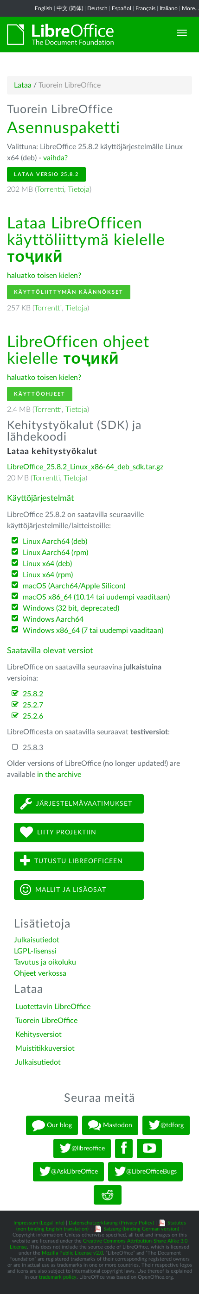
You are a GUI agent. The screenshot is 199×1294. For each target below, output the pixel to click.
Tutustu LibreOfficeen (71, 861)
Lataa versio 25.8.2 (46, 174)
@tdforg (166, 1125)
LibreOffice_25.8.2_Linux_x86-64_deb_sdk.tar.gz (85, 467)
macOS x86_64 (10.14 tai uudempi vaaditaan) (96, 597)
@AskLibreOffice (68, 1171)
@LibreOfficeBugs (145, 1171)
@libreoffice (82, 1148)
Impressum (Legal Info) (38, 1222)
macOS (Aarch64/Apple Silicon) (74, 586)
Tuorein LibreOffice (46, 1020)
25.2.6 (33, 716)
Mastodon (110, 1125)
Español (121, 8)
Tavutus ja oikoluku (45, 962)
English (43, 8)
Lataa (23, 85)
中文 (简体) (70, 8)
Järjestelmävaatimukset (76, 803)
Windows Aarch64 (53, 619)
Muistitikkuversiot (45, 1048)
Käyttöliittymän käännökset (68, 292)
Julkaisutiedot (36, 940)
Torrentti (50, 189)
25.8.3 (33, 747)
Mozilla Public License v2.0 (72, 1253)
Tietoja (79, 189)
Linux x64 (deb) (47, 564)
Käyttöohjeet (39, 394)
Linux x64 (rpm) (48, 575)
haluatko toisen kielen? (44, 275)
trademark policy (58, 1277)
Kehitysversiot (38, 1034)
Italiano (169, 8)
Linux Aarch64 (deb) (55, 541)
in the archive (59, 774)
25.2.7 (33, 705)
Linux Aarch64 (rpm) (55, 552)
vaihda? (55, 158)
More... (190, 8)
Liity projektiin (58, 832)
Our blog (52, 1125)
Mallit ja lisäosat (63, 889)
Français (145, 8)
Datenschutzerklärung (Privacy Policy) (111, 1222)
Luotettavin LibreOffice (52, 1006)
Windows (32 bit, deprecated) (71, 608)
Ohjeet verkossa (40, 973)
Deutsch (97, 8)
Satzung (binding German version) (141, 1228)
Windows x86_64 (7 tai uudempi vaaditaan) (93, 630)
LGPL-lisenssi (35, 951)
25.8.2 (33, 694)
